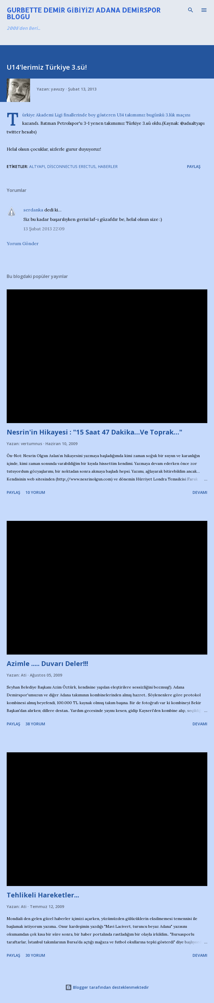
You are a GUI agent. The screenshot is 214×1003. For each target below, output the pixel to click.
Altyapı (37, 166)
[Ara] (190, 10)
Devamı (200, 492)
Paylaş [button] (194, 166)
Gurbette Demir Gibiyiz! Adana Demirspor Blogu (83, 13)
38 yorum (35, 723)
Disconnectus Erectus (71, 166)
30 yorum (35, 955)
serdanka (33, 210)
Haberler (108, 166)
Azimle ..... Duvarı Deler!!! (47, 663)
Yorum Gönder (23, 243)
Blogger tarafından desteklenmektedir (107, 987)
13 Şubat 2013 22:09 (44, 228)
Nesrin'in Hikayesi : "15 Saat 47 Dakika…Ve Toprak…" (94, 431)
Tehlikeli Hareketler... (43, 894)
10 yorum (35, 492)
